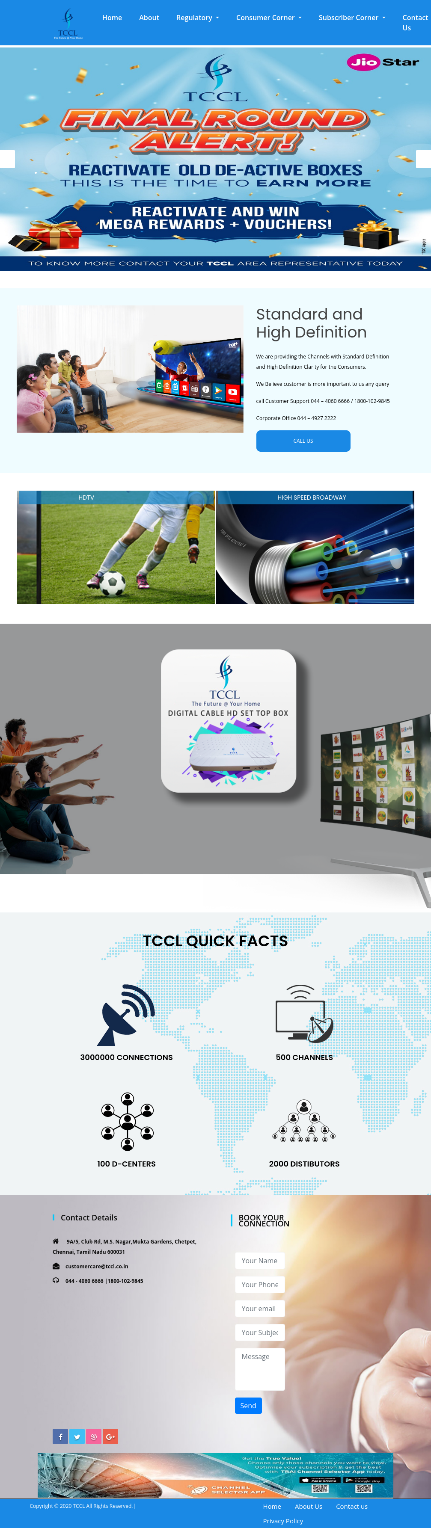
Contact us (352, 1506)
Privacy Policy (283, 1520)
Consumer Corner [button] (266, 17)
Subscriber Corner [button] (349, 17)
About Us (308, 1506)
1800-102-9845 (125, 1281)
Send (248, 1405)
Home (116, 17)
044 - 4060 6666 (84, 1281)
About (149, 17)
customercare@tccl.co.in (96, 1266)
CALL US (303, 440)
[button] (198, 17)
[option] (215, 159)
